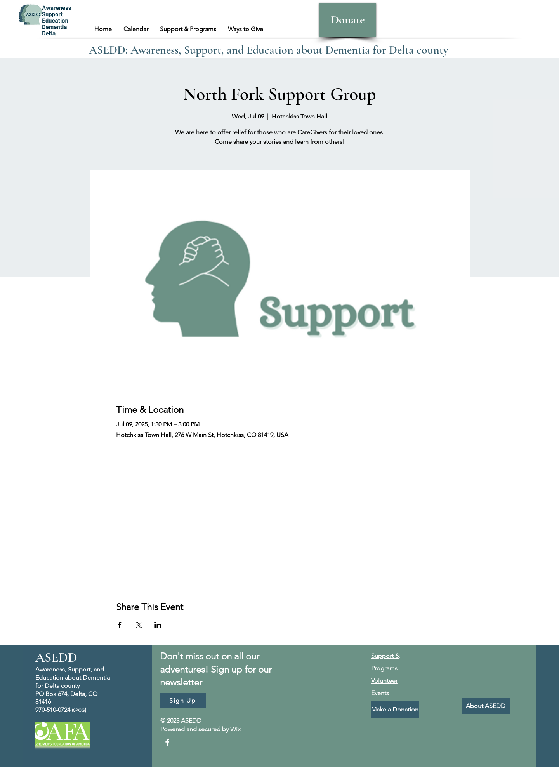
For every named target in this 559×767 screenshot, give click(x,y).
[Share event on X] (138, 625)
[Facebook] (167, 742)
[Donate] (347, 20)
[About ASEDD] (486, 706)
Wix (235, 729)
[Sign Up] (183, 700)
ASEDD (56, 658)
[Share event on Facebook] (119, 625)
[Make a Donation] (395, 709)
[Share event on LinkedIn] (157, 625)
